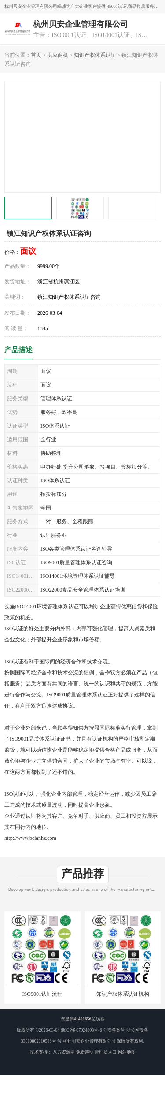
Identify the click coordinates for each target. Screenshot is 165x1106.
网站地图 (127, 1052)
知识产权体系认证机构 (122, 994)
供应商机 (57, 55)
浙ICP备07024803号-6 (81, 1030)
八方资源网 (64, 1052)
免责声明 (85, 1052)
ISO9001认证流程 (42, 994)
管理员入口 (106, 1052)
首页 (36, 55)
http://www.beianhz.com (30, 838)
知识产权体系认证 (95, 55)
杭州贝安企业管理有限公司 (89, 1041)
